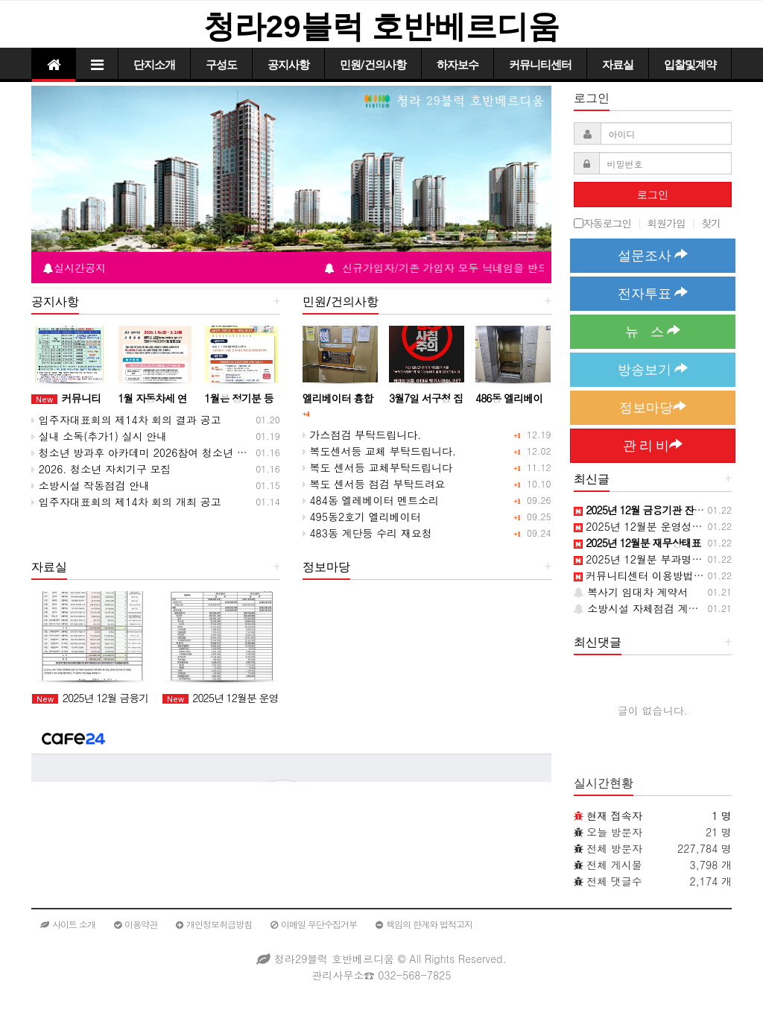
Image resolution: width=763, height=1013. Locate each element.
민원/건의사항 (373, 65)
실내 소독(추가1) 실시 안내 (99, 436)
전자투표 (653, 293)
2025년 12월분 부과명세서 (643, 559)
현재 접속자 (614, 815)
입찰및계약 (690, 65)
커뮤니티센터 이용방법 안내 (646, 575)
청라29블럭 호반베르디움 (381, 26)
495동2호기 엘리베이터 (362, 516)
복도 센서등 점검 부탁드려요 (374, 483)
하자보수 (457, 65)
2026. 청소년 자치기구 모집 (101, 468)
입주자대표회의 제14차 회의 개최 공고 (126, 501)
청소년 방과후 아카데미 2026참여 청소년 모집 (144, 452)
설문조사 (653, 255)
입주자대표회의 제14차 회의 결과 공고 (126, 419)
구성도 (221, 65)
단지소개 (154, 65)
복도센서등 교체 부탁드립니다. (379, 451)
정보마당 (652, 407)
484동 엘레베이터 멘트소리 (371, 500)
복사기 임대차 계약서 (631, 591)
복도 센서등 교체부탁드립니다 (377, 467)
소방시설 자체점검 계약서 (641, 608)
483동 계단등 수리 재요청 (367, 533)
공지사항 (288, 65)
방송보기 (653, 369)
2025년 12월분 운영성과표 (643, 526)
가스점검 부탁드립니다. (362, 434)
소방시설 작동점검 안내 (90, 485)
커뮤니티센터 (540, 65)
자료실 (617, 65)
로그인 (652, 195)
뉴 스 (652, 331)
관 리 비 (653, 445)
